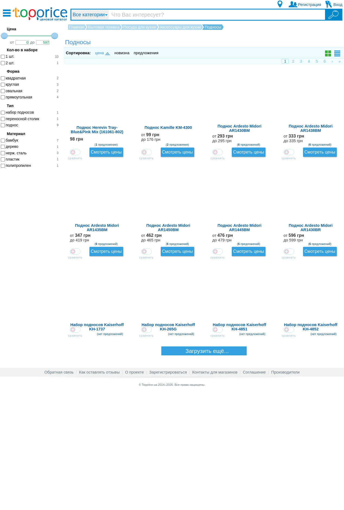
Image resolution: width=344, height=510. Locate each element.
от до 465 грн (289, 244)
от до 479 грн (289, 277)
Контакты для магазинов (214, 489)
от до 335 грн (289, 179)
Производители (285, 489)
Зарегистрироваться (168, 489)
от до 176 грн (290, 113)
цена (102, 53)
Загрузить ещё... (204, 468)
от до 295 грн (289, 146)
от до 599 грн (289, 310)
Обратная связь (59, 489)
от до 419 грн (289, 212)
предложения (146, 53)
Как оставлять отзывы (99, 489)
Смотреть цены (324, 78)
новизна (121, 53)
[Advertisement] (32, 255)
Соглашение (254, 489)
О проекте (134, 489)
